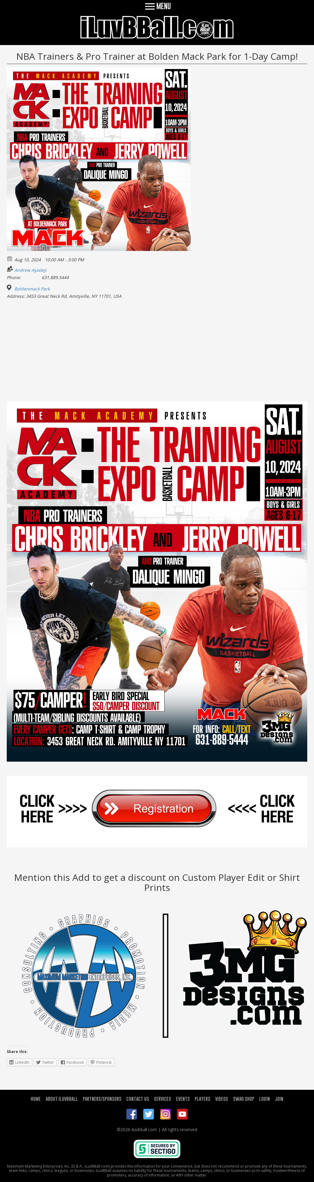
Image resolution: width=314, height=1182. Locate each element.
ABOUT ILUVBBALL (62, 1098)
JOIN (279, 1098)
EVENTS (183, 1098)
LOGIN (264, 1098)
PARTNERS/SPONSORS (102, 1098)
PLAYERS (202, 1098)
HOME (36, 1098)
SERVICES (162, 1098)
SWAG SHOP (243, 1098)
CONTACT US (137, 1098)
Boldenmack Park (32, 289)
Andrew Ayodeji (30, 270)
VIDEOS (221, 1098)
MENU (157, 6)
